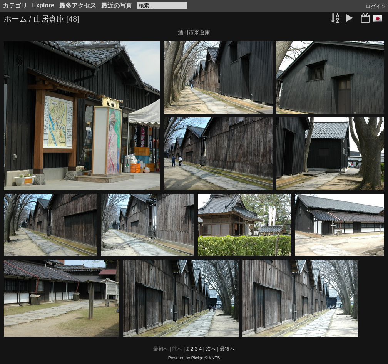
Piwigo (197, 358)
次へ (211, 349)
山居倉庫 (48, 19)
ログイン (376, 6)
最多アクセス (77, 5)
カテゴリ (15, 5)
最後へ (227, 349)
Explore (43, 5)
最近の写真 (116, 5)
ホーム (15, 19)
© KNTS (212, 358)
